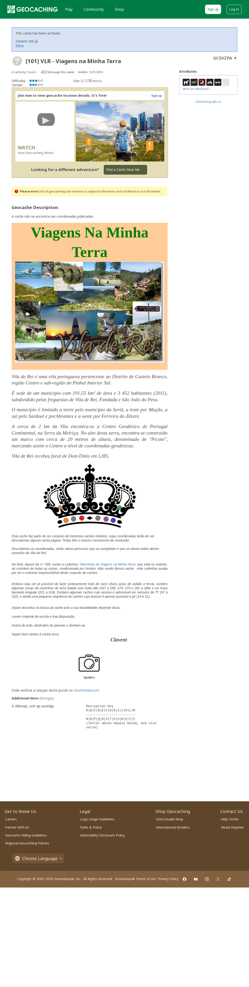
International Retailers (173, 827)
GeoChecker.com (86, 690)
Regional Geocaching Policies (27, 843)
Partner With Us (17, 827)
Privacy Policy (168, 879)
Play (69, 9)
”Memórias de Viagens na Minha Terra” (107, 564)
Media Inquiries (232, 827)
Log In (234, 9)
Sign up (213, 9)
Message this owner (61, 72)
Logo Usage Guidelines (97, 819)
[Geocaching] (32, 9)
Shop (119, 9)
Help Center (230, 819)
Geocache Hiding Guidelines (26, 835)
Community (94, 9)
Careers (11, 819)
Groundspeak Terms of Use (135, 879)
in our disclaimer (149, 191)
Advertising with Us (208, 102)
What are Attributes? (196, 89)
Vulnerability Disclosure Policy (102, 835)
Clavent (31, 72)
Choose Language (38, 858)
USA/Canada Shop (169, 819)
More (20, 45)
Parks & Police (91, 827)
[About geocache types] (17, 61)
